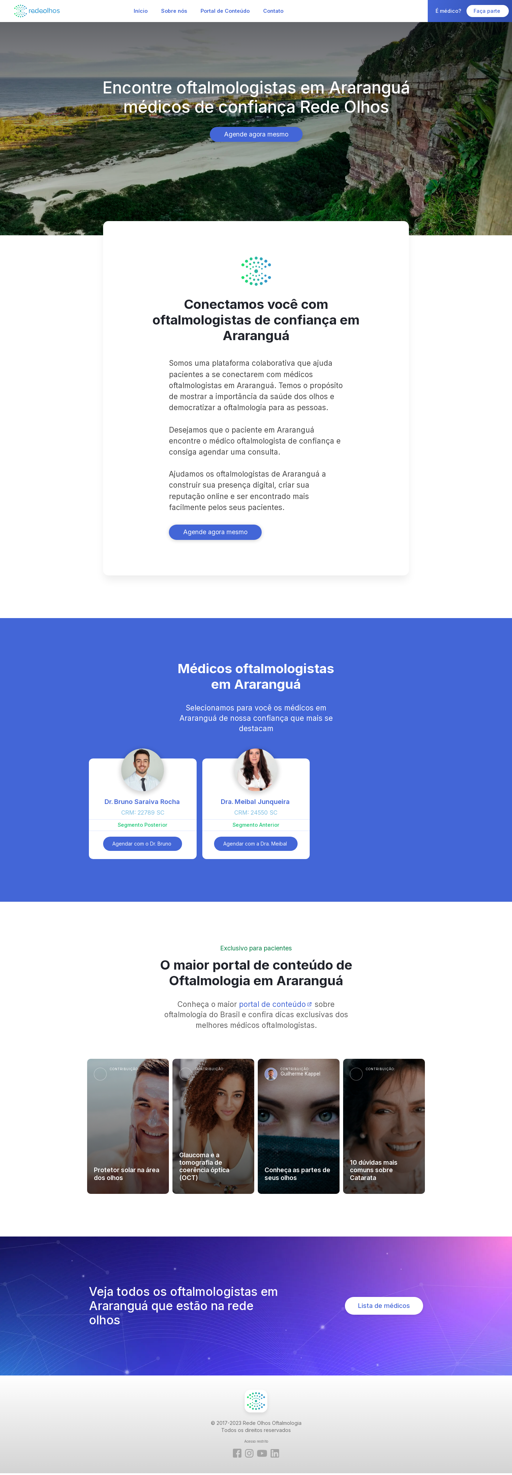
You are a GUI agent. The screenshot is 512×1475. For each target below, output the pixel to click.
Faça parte (488, 11)
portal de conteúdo (272, 1004)
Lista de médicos (384, 1305)
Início (141, 11)
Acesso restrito (256, 1441)
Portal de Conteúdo (225, 11)
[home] (37, 11)
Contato (273, 11)
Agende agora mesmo (256, 134)
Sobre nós (174, 11)
